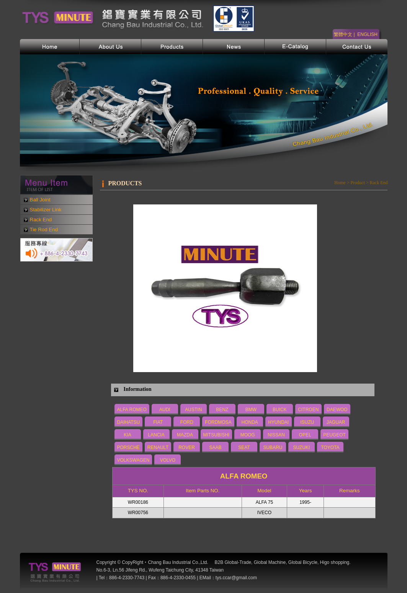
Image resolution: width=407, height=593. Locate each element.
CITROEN (308, 409)
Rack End (41, 219)
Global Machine (270, 562)
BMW (251, 409)
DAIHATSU (128, 422)
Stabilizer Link (46, 209)
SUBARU (272, 447)
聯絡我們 (356, 46)
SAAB (215, 447)
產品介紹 (172, 46)
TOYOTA (330, 447)
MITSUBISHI (216, 435)
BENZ (222, 409)
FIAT (158, 422)
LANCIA (156, 435)
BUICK (280, 409)
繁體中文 (343, 34)
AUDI (164, 409)
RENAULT (157, 447)
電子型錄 (295, 46)
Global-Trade (238, 562)
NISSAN (276, 435)
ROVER (186, 447)
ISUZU (307, 422)
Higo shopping (335, 562)
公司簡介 (110, 46)
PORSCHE (128, 447)
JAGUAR (336, 422)
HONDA (249, 422)
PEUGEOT (334, 435)
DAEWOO (337, 409)
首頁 (50, 46)
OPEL (305, 435)
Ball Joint (40, 200)
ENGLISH (367, 34)
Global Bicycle (302, 562)
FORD (186, 422)
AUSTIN (193, 409)
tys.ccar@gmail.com (236, 577)
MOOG (247, 435)
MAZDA (185, 435)
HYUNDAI (278, 422)
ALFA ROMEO (132, 409)
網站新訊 (234, 46)
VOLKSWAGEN (133, 460)
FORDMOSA (218, 422)
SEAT (244, 447)
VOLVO (167, 460)
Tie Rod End (44, 229)
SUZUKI (301, 447)
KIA (127, 435)
